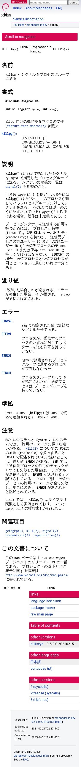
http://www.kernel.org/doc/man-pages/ (37, 575)
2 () (39, 687)
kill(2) (32, 448)
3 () (39, 700)
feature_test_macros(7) (26, 126)
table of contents (45, 625)
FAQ (59, 8)
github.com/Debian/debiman (31, 755)
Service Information (28, 19)
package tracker (42, 608)
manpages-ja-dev (37, 24)
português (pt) (41, 668)
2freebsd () (45, 693)
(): (9, 133)
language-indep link (45, 601)
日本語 (35, 662)
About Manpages (38, 8)
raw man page (41, 614)
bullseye (19, 24)
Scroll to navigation (20, 37)
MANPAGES (19, 1)
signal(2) (50, 531)
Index (17, 8)
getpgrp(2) (14, 531)
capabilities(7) (46, 535)
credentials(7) (17, 535)
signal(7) (13, 186)
